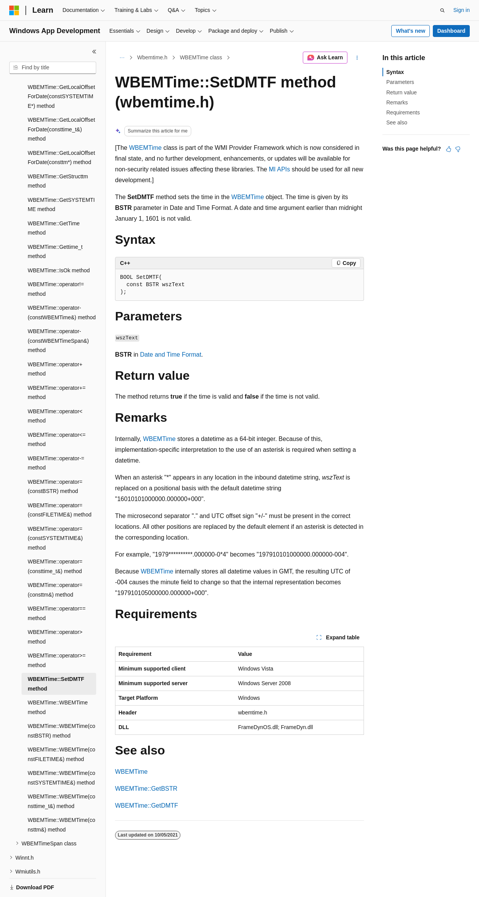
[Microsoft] (14, 10)
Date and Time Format (170, 354)
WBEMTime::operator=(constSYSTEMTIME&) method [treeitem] (55, 511)
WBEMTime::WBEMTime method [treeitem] (58, 681)
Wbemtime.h (152, 57)
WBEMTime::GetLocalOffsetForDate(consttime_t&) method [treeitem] (61, 102)
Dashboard (451, 31)
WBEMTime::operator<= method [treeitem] (56, 413)
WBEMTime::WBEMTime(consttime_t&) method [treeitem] (61, 775)
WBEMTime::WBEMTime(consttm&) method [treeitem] (61, 798)
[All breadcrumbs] (122, 58)
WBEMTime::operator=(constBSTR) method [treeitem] (55, 460)
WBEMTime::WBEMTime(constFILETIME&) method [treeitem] (61, 728)
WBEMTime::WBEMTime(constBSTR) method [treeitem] (61, 704)
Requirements (403, 112)
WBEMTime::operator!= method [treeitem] (56, 262)
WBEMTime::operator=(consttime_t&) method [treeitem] (55, 540)
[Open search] (442, 10)
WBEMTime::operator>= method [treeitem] (56, 634)
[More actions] (357, 58)
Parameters (400, 82)
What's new (410, 31)
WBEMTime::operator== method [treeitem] (56, 587)
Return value (401, 92)
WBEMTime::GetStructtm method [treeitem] (58, 155)
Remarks (397, 102)
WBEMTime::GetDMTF (146, 805)
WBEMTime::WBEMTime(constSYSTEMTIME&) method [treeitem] (61, 751)
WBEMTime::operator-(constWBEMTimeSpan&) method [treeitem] (58, 314)
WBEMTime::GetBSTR (146, 788)
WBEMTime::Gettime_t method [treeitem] (55, 225)
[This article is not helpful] (457, 149)
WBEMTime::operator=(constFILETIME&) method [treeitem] (60, 483)
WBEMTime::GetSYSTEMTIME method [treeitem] (61, 178)
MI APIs (279, 169)
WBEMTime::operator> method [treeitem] (55, 610)
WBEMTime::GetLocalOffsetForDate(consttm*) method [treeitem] (61, 131)
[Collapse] (94, 52)
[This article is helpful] (448, 149)
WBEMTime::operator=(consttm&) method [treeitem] (55, 563)
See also (396, 122)
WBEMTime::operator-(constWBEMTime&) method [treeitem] (62, 286)
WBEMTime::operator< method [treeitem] (55, 389)
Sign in (461, 10)
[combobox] (52, 68)
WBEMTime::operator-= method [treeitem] (56, 436)
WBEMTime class (201, 57)
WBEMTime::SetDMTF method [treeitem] (56, 657)
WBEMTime (145, 147)
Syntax (395, 72)
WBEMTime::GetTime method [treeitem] (54, 202)
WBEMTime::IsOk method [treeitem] (59, 244)
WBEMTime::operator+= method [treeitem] (56, 366)
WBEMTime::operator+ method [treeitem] (55, 342)
